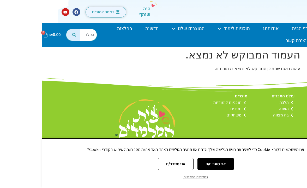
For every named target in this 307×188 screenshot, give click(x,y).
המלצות (82, 28)
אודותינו (228, 28)
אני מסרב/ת (133, 164)
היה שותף (102, 11)
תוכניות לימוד (192, 29)
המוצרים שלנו (146, 29)
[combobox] (46, 35)
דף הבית (258, 28)
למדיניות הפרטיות (153, 177)
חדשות (109, 28)
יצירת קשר (254, 40)
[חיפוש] (31, 35)
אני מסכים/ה (173, 164)
